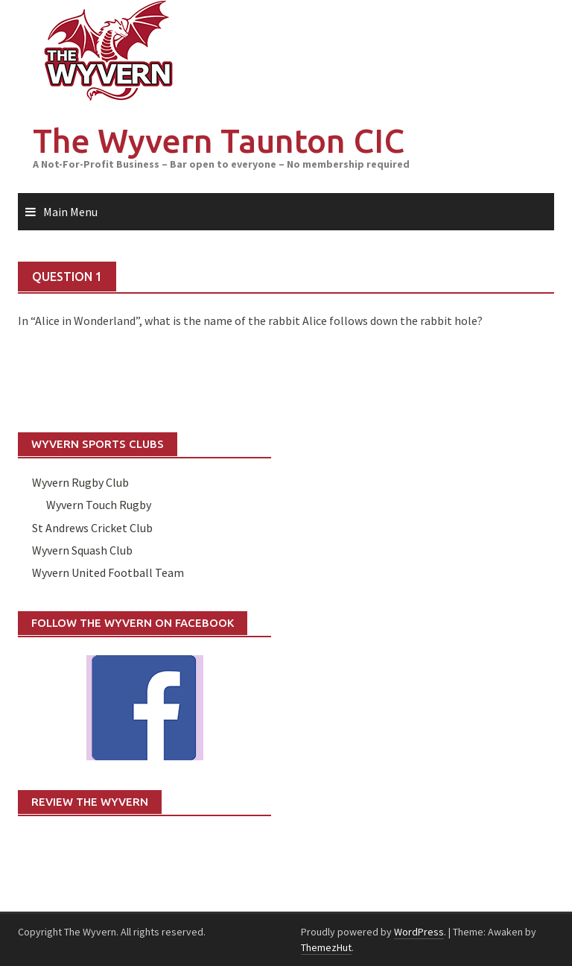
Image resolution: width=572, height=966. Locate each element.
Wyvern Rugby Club (80, 482)
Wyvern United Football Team (108, 572)
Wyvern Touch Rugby (98, 504)
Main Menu (70, 211)
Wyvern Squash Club (82, 550)
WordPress (419, 931)
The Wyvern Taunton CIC (218, 140)
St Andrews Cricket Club (92, 527)
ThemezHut (326, 947)
